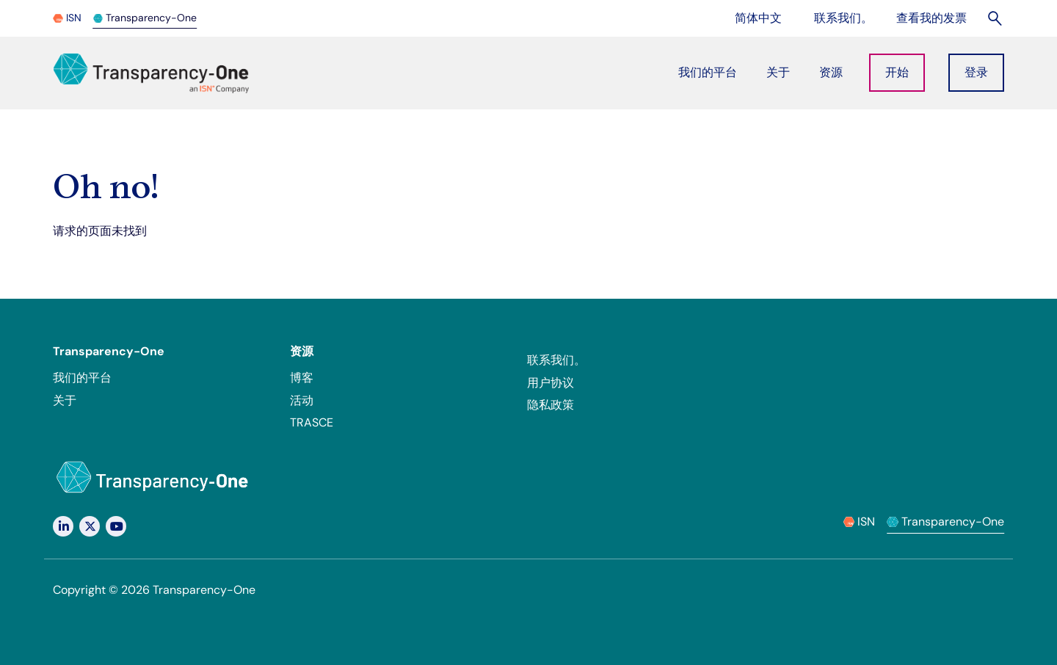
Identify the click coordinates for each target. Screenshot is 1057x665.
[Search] (995, 18)
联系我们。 (556, 360)
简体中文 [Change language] (766, 17)
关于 (64, 400)
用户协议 (550, 382)
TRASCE (311, 422)
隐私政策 (550, 405)
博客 (301, 377)
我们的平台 (82, 377)
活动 (301, 400)
